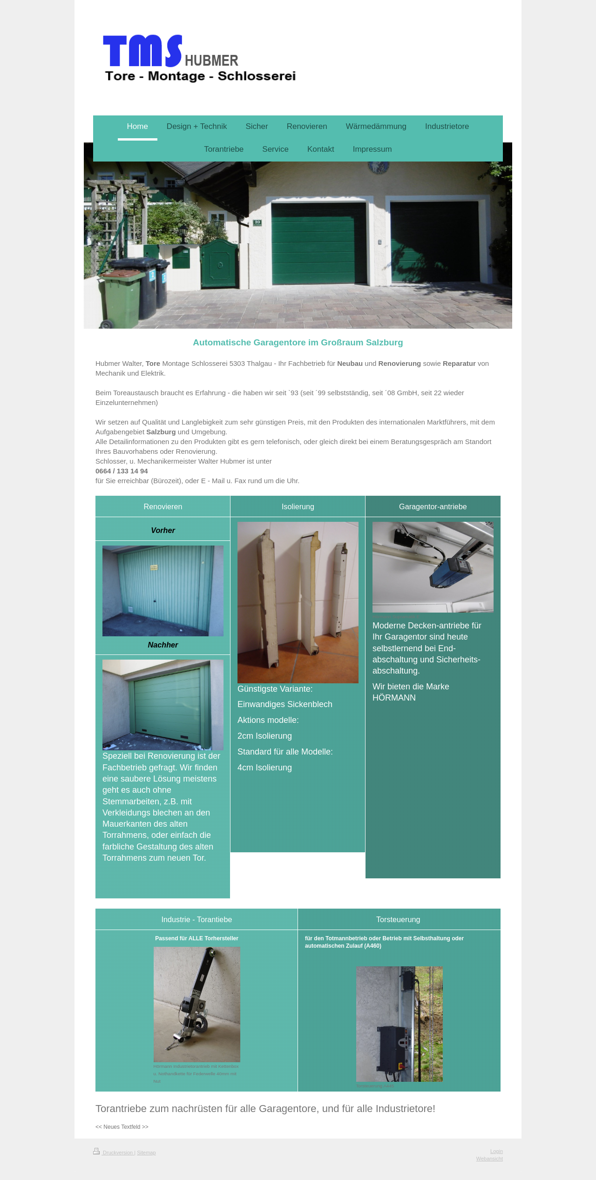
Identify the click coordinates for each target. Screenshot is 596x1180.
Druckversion (113, 1152)
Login (496, 1151)
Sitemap (146, 1152)
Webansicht (489, 1158)
